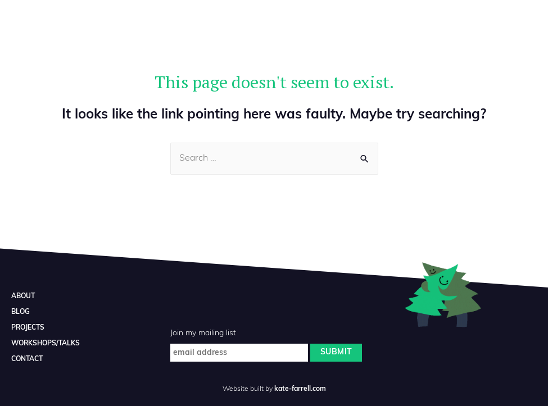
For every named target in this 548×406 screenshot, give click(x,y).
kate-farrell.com (300, 389)
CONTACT (27, 359)
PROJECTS (27, 328)
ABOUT (23, 296)
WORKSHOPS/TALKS (45, 343)
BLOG (20, 312)
